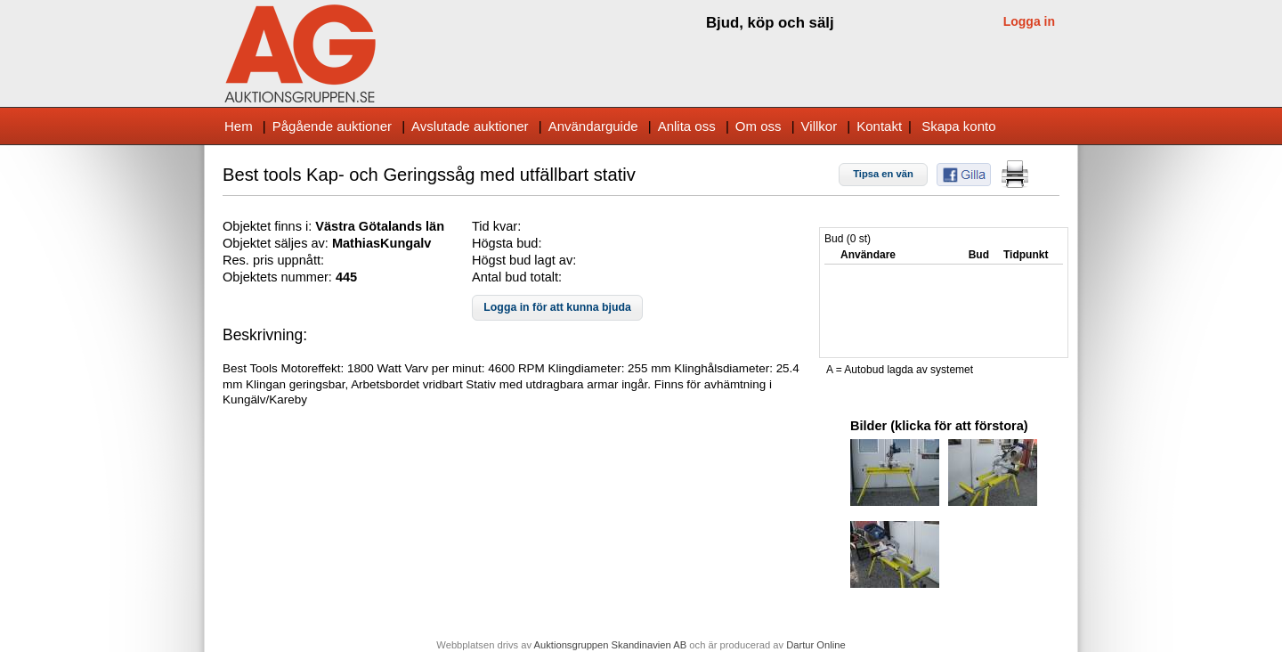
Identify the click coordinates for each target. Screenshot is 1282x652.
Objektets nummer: (279, 277)
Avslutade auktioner (469, 126)
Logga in (1029, 21)
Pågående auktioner (332, 126)
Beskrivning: (265, 335)
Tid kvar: (496, 226)
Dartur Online (816, 645)
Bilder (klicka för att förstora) (939, 426)
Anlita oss (687, 126)
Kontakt (879, 126)
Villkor (819, 126)
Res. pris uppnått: (273, 260)
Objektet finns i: (269, 226)
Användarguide (593, 126)
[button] (883, 174)
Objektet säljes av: (277, 243)
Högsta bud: (506, 243)
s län (429, 226)
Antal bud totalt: (517, 277)
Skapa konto (958, 126)
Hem (238, 126)
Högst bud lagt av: (524, 260)
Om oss (758, 126)
